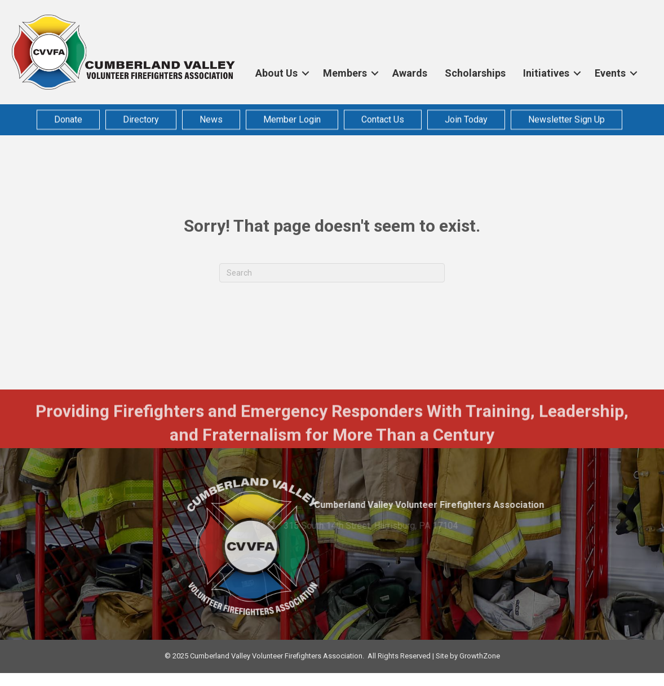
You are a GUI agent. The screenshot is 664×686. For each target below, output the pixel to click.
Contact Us (382, 118)
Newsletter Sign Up (566, 118)
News (211, 118)
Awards (409, 73)
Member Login (292, 118)
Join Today (466, 118)
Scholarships (475, 73)
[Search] (332, 272)
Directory (141, 118)
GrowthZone (479, 656)
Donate (68, 118)
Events (610, 73)
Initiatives (546, 73)
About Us (276, 73)
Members (345, 73)
